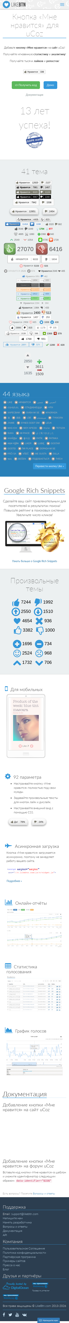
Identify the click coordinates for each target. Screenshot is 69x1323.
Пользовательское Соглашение (24, 1248)
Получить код (26, 85)
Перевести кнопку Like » (49, 466)
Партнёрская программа (19, 1256)
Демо (50, 85)
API (5, 1235)
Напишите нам (13, 1218)
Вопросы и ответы (44, 1193)
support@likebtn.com (24, 1214)
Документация (34, 94)
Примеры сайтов (14, 1260)
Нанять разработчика (17, 1222)
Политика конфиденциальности (24, 1252)
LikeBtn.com (43, 1305)
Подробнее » (14, 880)
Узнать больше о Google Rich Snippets (34, 561)
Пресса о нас (11, 1265)
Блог (6, 1269)
